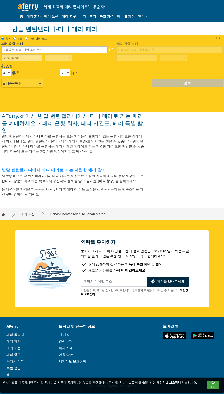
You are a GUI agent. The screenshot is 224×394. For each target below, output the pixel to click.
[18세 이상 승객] (6, 72)
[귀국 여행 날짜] (136, 57)
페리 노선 (51, 16)
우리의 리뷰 (15, 361)
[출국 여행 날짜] (21, 57)
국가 (82, 16)
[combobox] (54, 49)
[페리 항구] (106, 181)
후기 (92, 16)
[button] (142, 16)
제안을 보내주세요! (168, 281)
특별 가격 (106, 16)
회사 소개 (66, 348)
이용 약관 (66, 354)
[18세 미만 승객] (65, 72)
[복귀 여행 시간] (173, 58)
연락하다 (65, 341)
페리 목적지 (15, 334)
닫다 (213, 385)
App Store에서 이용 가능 (174, 335)
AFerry (12, 326)
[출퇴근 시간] (58, 58)
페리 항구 (69, 16)
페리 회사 (34, 16)
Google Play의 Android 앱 (202, 335)
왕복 (8, 38)
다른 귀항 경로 (38, 38)
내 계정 (129, 16)
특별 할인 (13, 368)
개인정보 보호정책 (72, 361)
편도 (20, 38)
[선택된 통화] (22, 83)
